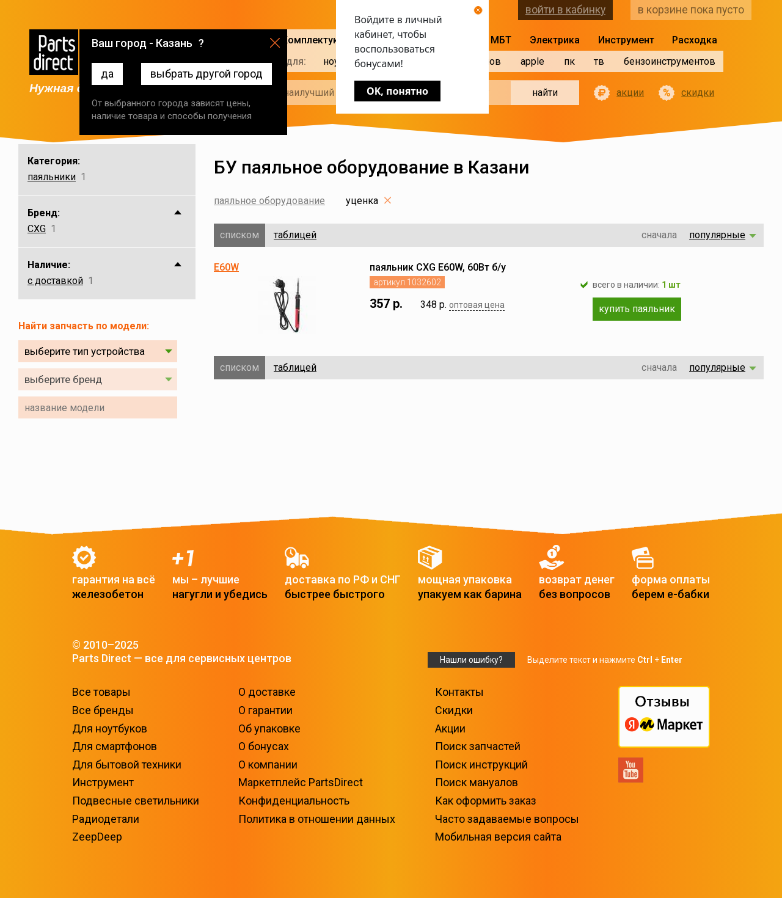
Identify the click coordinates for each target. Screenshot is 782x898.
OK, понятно (397, 91)
